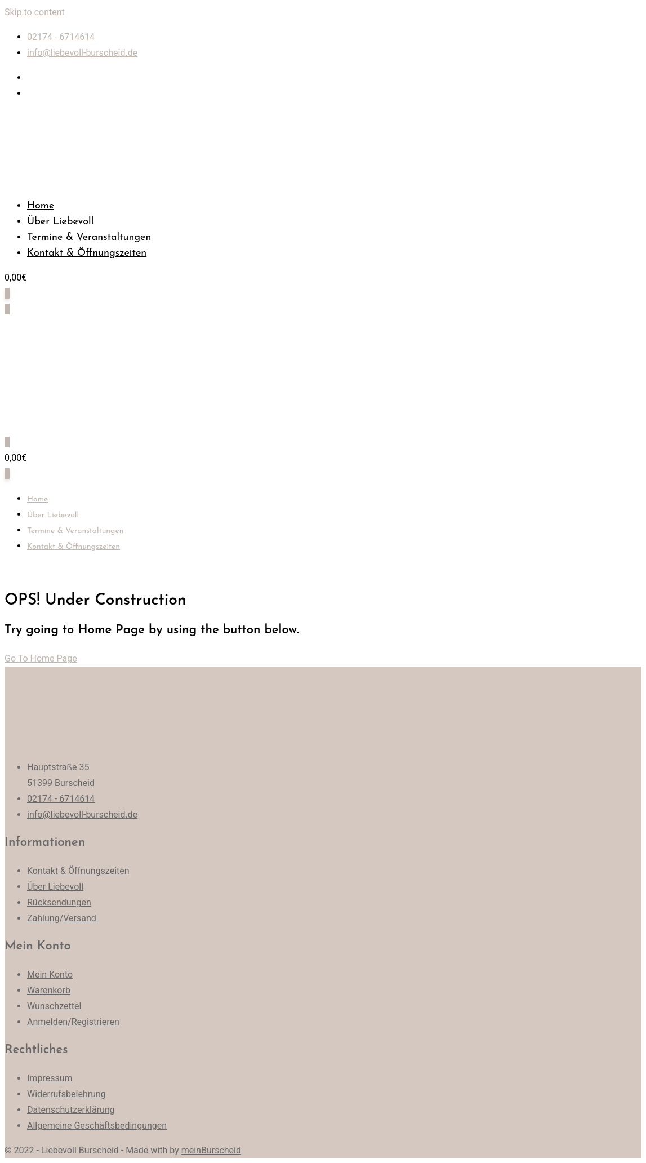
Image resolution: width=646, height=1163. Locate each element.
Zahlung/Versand (61, 918)
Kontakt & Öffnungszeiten (86, 253)
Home (40, 206)
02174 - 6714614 (61, 37)
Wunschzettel (54, 1006)
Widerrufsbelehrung (66, 1094)
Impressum (50, 1078)
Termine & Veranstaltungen (89, 237)
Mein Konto (50, 974)
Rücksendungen (59, 902)
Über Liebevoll (60, 221)
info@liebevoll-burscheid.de (82, 52)
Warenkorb (48, 990)
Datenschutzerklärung (71, 1109)
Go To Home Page (41, 658)
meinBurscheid (211, 1150)
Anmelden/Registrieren (73, 1021)
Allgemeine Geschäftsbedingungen (97, 1125)
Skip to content (35, 12)
